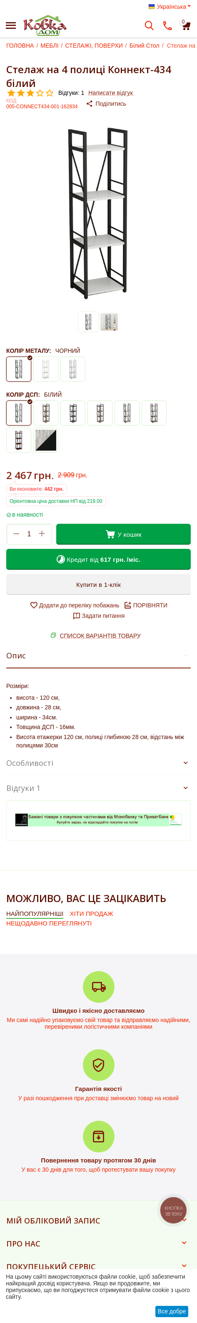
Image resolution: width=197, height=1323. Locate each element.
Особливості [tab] (98, 763)
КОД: (11, 101)
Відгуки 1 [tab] (98, 788)
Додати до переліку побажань (75, 605)
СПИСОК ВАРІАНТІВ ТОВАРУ (100, 635)
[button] (112, 104)
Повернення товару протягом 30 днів (98, 1160)
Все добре (172, 1311)
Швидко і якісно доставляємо (98, 1010)
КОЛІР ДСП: (23, 394)
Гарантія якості (98, 1088)
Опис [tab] (98, 655)
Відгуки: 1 (71, 92)
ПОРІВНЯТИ (145, 605)
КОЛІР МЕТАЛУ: (28, 350)
